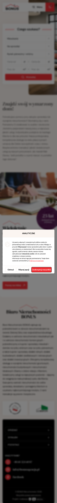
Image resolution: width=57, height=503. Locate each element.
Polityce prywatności (37, 261)
